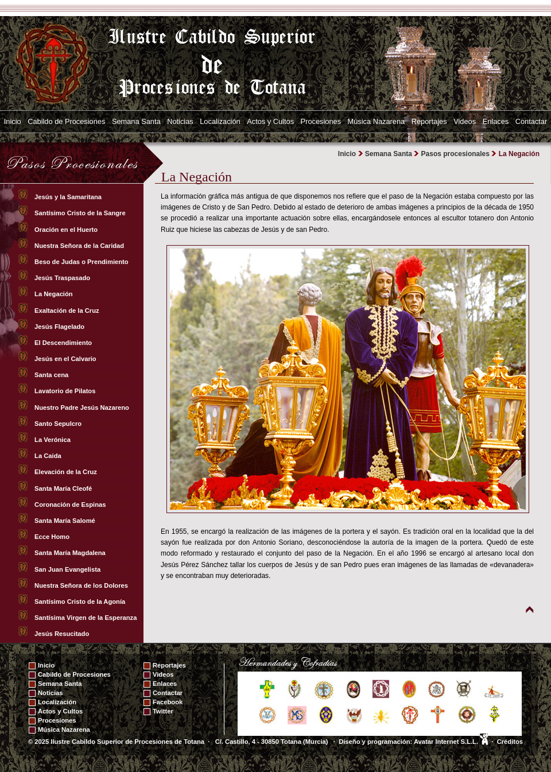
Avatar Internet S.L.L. (451, 741)
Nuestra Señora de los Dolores (82, 585)
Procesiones (321, 121)
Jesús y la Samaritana (69, 196)
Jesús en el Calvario (66, 358)
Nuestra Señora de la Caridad (80, 245)
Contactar (531, 121)
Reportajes (429, 121)
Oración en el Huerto (67, 229)
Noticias (180, 121)
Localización (220, 121)
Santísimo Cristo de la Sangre (81, 213)
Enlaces (496, 121)
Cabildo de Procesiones (66, 121)
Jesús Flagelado (60, 326)
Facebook (168, 702)
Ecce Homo (53, 536)
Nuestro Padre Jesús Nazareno (83, 407)
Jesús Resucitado (62, 633)
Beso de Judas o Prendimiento (82, 261)
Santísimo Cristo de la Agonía (81, 601)
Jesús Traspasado (63, 277)
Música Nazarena (376, 121)
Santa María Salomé (66, 520)
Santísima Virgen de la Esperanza (87, 617)
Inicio (12, 121)
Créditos (510, 741)
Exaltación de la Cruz (68, 310)
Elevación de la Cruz (66, 471)
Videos (464, 121)
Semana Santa (136, 121)
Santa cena (52, 374)
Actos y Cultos (270, 121)
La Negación (54, 293)
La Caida (49, 455)
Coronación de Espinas (71, 504)
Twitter (163, 711)
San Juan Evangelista (68, 569)
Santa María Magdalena (71, 552)
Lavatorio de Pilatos (66, 390)
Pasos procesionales (455, 154)
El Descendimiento (64, 342)
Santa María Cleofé (64, 488)
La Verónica (53, 439)
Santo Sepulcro (59, 423)
